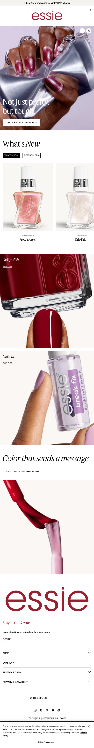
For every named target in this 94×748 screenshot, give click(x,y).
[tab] (10, 155)
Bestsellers (31, 155)
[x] (47, 710)
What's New (11, 155)
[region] (47, 734)
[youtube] (53, 710)
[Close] (88, 726)
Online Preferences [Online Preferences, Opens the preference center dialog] (46, 742)
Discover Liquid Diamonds (21, 122)
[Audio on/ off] (88, 30)
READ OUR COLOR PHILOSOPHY (23, 471)
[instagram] (35, 710)
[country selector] (47, 698)
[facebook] (41, 710)
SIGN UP (7, 639)
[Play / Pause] (82, 30)
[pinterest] (59, 710)
